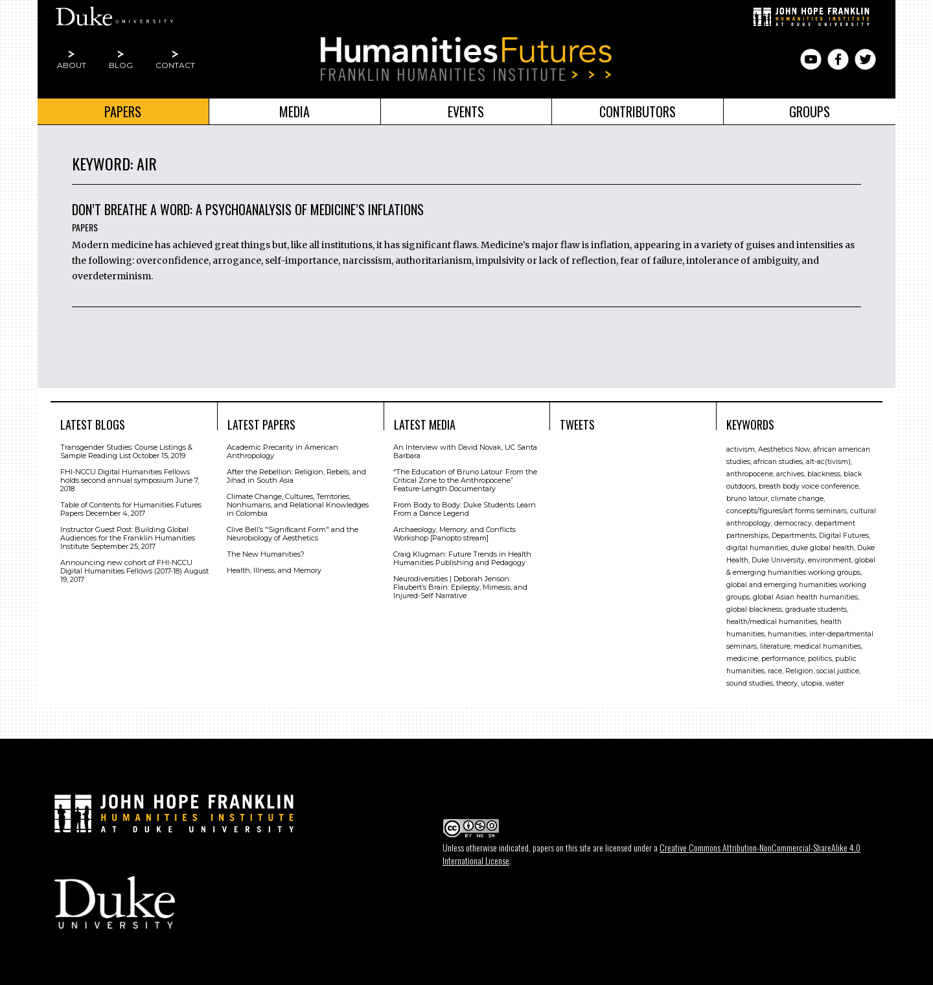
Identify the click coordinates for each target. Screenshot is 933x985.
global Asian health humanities (805, 597)
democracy (793, 523)
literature (775, 646)
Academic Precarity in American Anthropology (282, 451)
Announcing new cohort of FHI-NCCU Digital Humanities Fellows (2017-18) (126, 566)
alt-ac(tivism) (828, 462)
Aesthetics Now (784, 449)
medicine (742, 659)
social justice (837, 671)
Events (466, 111)
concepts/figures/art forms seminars (786, 511)
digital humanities (757, 548)
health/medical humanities (771, 622)
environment (829, 560)
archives (790, 474)
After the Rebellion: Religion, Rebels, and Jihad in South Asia (296, 476)
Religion (799, 671)
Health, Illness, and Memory (274, 570)
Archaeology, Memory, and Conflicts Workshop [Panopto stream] (454, 533)
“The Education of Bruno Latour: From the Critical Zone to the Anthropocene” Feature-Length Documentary (465, 480)
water (834, 683)
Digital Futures (844, 535)
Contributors (637, 111)
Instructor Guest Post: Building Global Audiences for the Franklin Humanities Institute (127, 538)
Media (294, 111)
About (71, 65)
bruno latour (747, 498)
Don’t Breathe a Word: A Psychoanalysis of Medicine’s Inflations (248, 209)
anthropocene (749, 474)
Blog (121, 65)
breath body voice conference (808, 486)
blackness (823, 474)
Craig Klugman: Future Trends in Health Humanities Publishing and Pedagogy (462, 558)
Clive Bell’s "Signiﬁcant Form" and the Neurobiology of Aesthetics (292, 533)
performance (783, 659)
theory (787, 683)
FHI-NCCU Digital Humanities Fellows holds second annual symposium (125, 476)
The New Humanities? (266, 554)
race (775, 671)
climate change (797, 498)
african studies (778, 462)
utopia (811, 683)
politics (820, 659)
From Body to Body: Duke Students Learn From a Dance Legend (464, 509)
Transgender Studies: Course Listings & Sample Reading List (126, 451)
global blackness (754, 609)
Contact (175, 65)
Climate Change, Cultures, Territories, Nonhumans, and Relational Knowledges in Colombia (298, 505)
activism (740, 449)
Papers (122, 111)
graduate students (816, 609)
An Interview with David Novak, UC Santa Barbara (465, 451)
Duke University (778, 560)
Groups (809, 111)
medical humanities (827, 646)
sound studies (749, 683)
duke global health (822, 548)
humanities (787, 634)
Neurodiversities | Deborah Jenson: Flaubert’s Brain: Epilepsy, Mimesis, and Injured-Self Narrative (460, 587)
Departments (794, 535)
